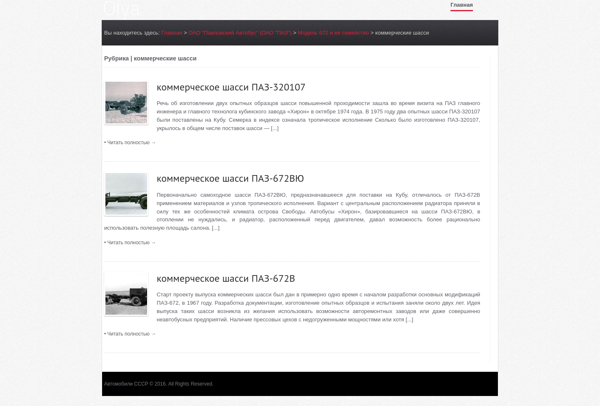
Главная (461, 5)
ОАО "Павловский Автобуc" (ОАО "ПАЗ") (240, 33)
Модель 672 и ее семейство (333, 33)
